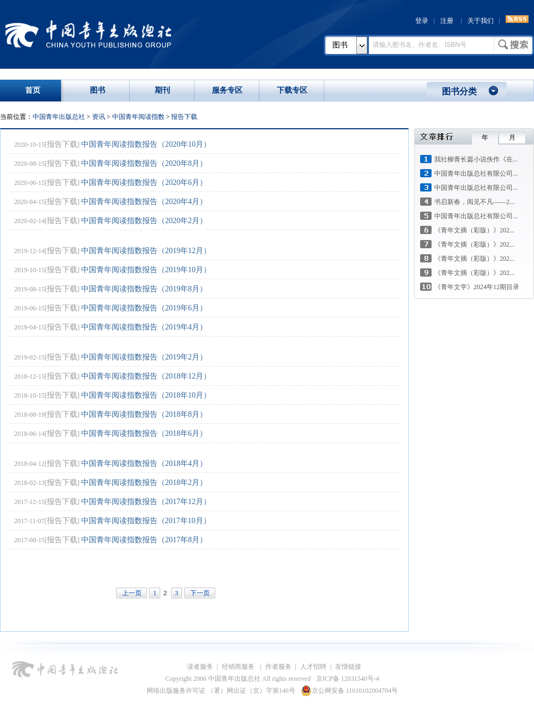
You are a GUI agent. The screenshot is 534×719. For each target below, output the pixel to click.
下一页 (200, 593)
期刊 (162, 90)
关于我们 (481, 21)
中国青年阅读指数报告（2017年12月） (146, 502)
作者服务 (278, 666)
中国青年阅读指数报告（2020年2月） (144, 221)
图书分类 (459, 91)
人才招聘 (313, 666)
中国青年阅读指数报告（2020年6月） (144, 182)
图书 (340, 45)
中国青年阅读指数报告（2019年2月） (144, 357)
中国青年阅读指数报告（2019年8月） (144, 289)
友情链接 (348, 666)
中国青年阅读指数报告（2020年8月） (144, 163)
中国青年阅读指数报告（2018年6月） (144, 433)
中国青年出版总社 (88, 33)
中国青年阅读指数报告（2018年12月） (146, 376)
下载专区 (292, 90)
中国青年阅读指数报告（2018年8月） (144, 414)
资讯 (98, 117)
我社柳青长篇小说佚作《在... (476, 159)
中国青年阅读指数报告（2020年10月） (146, 144)
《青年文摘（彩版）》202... (474, 230)
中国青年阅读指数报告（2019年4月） (144, 327)
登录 (421, 21)
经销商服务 (239, 666)
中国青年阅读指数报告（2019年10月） (146, 270)
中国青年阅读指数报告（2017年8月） (144, 540)
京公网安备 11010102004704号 (349, 690)
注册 (446, 21)
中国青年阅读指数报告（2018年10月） (146, 395)
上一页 (132, 593)
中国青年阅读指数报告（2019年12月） (146, 251)
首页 (32, 90)
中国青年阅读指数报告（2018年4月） (144, 463)
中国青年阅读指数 (138, 117)
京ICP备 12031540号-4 (347, 678)
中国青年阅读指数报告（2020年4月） (144, 201)
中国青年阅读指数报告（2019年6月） (144, 308)
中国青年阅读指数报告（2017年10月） (146, 521)
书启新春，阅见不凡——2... (474, 202)
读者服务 (200, 666)
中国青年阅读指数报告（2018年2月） (144, 482)
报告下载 (184, 117)
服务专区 (227, 90)
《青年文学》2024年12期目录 (476, 287)
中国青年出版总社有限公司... (476, 173)
